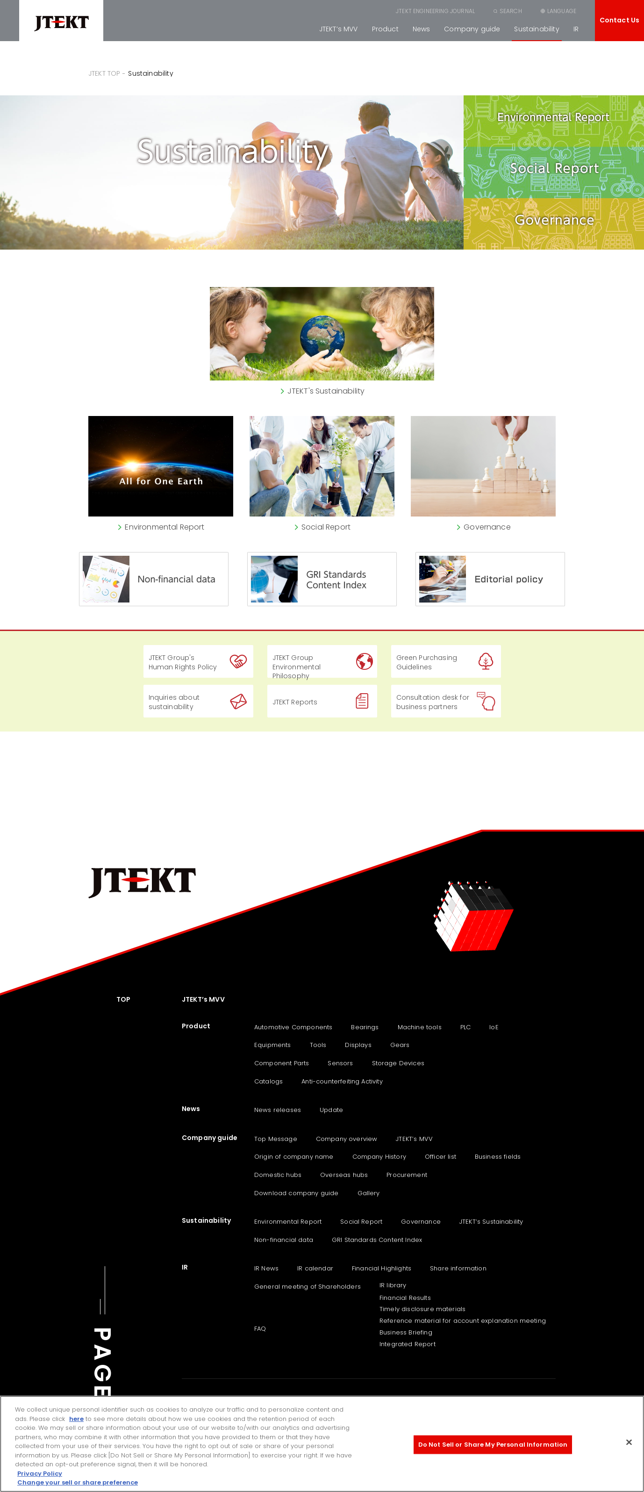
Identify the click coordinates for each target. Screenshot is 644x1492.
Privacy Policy (39, 1473)
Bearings (365, 1027)
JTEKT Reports (295, 702)
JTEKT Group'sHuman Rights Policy (183, 662)
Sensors (340, 1063)
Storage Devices (398, 1063)
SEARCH (511, 11)
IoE (493, 1027)
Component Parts (281, 1063)
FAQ (260, 1328)
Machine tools (420, 1027)
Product (385, 29)
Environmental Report (288, 1221)
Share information (458, 1268)
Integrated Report (407, 1344)
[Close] (629, 1442)
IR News (266, 1268)
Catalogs (268, 1081)
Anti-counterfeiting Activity (341, 1081)
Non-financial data (283, 1239)
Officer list (440, 1156)
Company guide (472, 29)
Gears (400, 1044)
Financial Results (405, 1297)
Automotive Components (293, 1027)
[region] (322, 1444)
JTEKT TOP (104, 73)
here (76, 1418)
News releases (277, 1109)
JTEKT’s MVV (338, 29)
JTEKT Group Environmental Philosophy (296, 665)
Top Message (275, 1138)
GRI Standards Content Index (377, 1239)
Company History (379, 1156)
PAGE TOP (102, 1395)
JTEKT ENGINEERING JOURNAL (435, 11)
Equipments (272, 1044)
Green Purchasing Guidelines (427, 662)
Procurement (406, 1174)
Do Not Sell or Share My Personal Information (493, 1444)
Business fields (498, 1156)
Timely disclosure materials (422, 1309)
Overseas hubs (344, 1174)
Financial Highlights (381, 1268)
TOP (123, 999)
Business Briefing (405, 1332)
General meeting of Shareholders (307, 1286)
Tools (318, 1044)
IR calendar (315, 1268)
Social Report (361, 1221)
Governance (421, 1221)
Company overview (347, 1138)
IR (576, 29)
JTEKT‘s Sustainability (491, 1221)
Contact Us (620, 20)
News (421, 29)
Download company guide (296, 1193)
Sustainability (536, 29)
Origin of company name (294, 1156)
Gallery (369, 1193)
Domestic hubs (277, 1174)
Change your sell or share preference (77, 1482)
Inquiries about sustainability (174, 702)
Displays (358, 1044)
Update (331, 1109)
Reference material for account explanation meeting (462, 1320)
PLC (465, 1027)
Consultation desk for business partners (432, 702)
